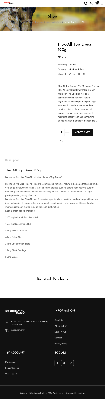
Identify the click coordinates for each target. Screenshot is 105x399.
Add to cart (82, 132)
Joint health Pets (76, 69)
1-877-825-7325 (18, 330)
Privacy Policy (61, 343)
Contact (58, 338)
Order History (11, 374)
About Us (59, 320)
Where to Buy (61, 326)
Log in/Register (12, 368)
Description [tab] (12, 160)
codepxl (81, 393)
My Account (10, 362)
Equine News (60, 332)
